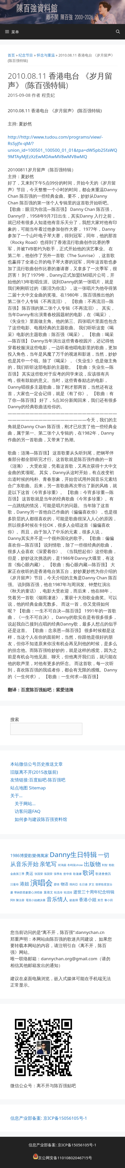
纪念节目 (26, 55)
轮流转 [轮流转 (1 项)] (68, 892)
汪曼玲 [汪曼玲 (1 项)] (14, 884)
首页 (11, 55)
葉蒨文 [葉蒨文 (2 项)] (48, 892)
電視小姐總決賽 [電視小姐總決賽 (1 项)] (36, 900)
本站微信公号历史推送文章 (36, 764)
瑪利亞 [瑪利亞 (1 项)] (73, 884)
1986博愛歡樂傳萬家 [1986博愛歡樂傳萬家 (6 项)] (29, 855)
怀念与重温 (46, 55)
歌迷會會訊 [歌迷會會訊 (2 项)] (103, 873)
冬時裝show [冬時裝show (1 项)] (75, 865)
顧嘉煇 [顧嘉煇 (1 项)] (73, 900)
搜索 (14, 719)
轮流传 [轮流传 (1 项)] (58, 892)
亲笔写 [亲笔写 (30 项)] (48, 864)
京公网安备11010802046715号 (65, 1157)
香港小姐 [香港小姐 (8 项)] (87, 899)
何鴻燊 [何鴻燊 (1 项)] (62, 865)
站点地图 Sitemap (28, 788)
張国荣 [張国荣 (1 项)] (48, 874)
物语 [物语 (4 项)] (64, 883)
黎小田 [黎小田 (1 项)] (108, 900)
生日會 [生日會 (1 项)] (83, 884)
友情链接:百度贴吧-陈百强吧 (37, 780)
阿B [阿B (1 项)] (12, 900)
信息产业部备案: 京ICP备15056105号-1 (48, 1118)
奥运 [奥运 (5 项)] (29, 873)
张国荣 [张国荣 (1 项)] (38, 874)
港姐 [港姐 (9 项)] (24, 884)
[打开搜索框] (118, 31)
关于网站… (25, 803)
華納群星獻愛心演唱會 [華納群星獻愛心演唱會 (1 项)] (28, 892)
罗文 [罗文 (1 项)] (91, 884)
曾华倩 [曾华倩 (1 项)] (67, 874)
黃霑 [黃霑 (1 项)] (100, 900)
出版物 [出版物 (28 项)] (92, 864)
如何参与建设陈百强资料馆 (41, 819)
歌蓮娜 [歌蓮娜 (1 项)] (77, 874)
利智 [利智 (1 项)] (105, 865)
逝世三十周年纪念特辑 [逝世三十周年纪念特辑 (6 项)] (93, 892)
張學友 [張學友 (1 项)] (58, 874)
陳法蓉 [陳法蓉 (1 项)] (20, 900)
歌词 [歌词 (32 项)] (88, 873)
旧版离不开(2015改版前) (34, 772)
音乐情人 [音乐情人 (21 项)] (57, 899)
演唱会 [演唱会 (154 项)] (41, 882)
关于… (16, 795)
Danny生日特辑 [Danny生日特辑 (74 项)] (73, 854)
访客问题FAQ (27, 811)
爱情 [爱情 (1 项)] (56, 884)
